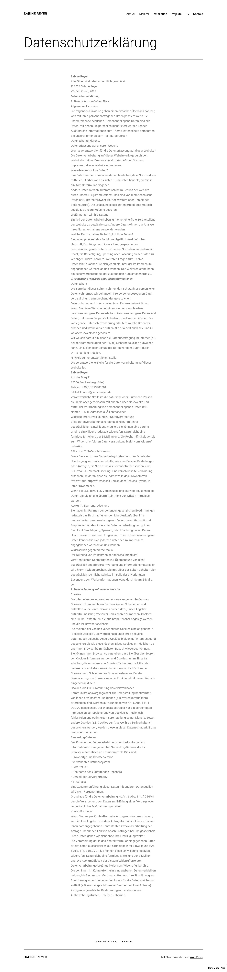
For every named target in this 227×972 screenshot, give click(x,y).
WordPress (196, 957)
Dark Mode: (216, 968)
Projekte (176, 14)
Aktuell (130, 14)
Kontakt (198, 14)
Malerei (144, 14)
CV (187, 14)
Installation (160, 14)
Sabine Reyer (35, 14)
